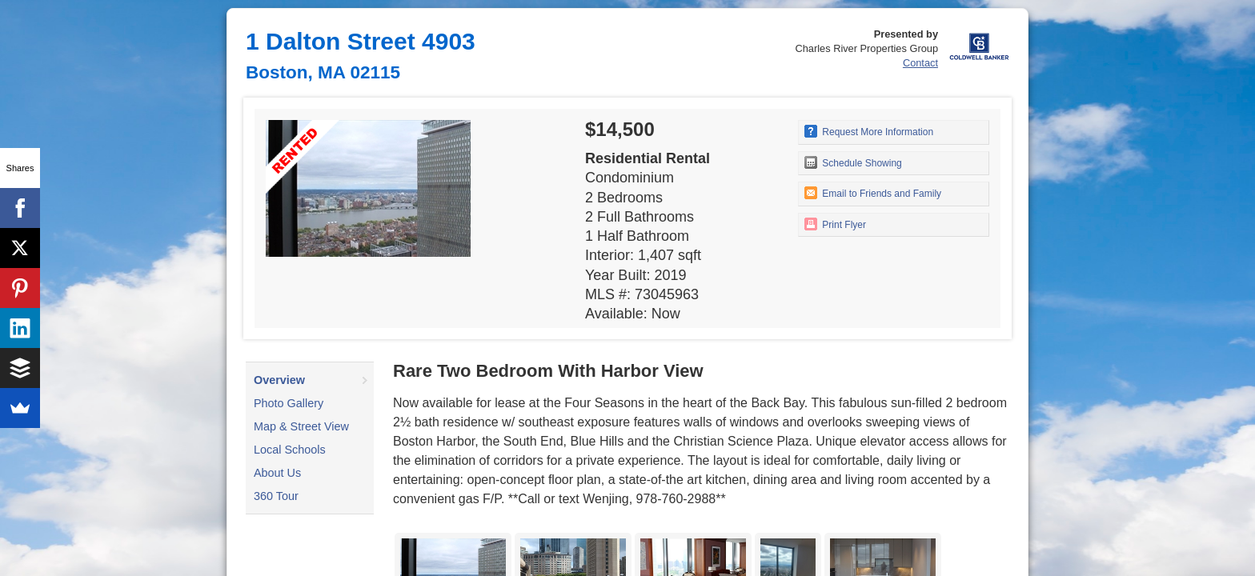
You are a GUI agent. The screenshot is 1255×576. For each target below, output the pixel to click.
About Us (277, 472)
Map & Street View (301, 426)
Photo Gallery (288, 403)
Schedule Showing (853, 162)
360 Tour (276, 496)
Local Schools (290, 449)
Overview (279, 380)
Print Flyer (835, 224)
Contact (920, 63)
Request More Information (868, 131)
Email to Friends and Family (872, 192)
